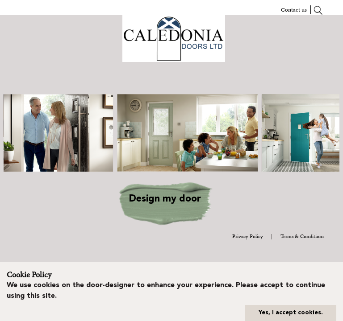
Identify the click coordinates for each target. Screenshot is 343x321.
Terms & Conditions (302, 236)
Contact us (294, 9)
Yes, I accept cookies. (291, 313)
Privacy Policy (247, 236)
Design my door (165, 199)
